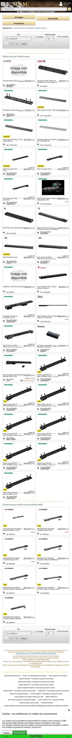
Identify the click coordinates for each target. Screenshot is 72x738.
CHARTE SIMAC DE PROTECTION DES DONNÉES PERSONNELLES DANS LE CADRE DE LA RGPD (36, 705)
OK (69, 9)
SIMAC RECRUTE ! (51, 696)
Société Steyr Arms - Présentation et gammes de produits (36, 684)
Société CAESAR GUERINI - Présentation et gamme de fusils (36, 687)
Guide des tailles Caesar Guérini (29, 702)
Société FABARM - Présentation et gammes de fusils (46, 693)
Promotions (19, 23)
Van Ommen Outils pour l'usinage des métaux (22, 699)
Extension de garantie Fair (12, 675)
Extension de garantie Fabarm (19, 693)
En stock (40, 37)
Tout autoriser (20, 733)
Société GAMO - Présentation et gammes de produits (19, 690)
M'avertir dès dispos (29, 380)
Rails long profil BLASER (31, 505)
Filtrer (37, 736)
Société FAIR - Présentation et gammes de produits (53, 690)
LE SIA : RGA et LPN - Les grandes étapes (51, 699)
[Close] (69, 709)
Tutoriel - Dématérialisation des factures (34, 675)
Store (23, 28)
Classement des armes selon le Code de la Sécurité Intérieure (36, 653)
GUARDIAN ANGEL (47, 702)
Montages (30, 28)
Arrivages (19, 17)
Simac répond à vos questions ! (58, 675)
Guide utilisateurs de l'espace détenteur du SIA (29, 696)
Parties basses (41, 28)
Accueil (16, 28)
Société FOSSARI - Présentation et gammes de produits (36, 678)
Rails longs (24, 56)
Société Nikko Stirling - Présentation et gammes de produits (36, 681)
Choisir (6, 733)
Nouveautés (53, 19)
